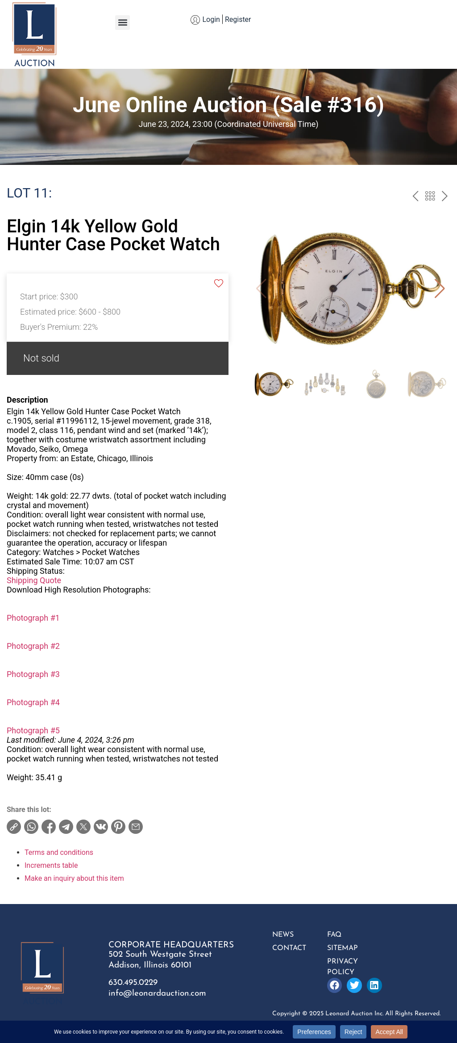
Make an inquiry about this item (74, 878)
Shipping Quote (34, 580)
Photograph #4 (33, 702)
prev (415, 197)
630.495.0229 (133, 983)
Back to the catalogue (430, 197)
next (444, 197)
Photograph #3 (33, 674)
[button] (122, 22)
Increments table (51, 865)
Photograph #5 (33, 730)
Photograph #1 (33, 617)
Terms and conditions (59, 852)
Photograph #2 (33, 646)
